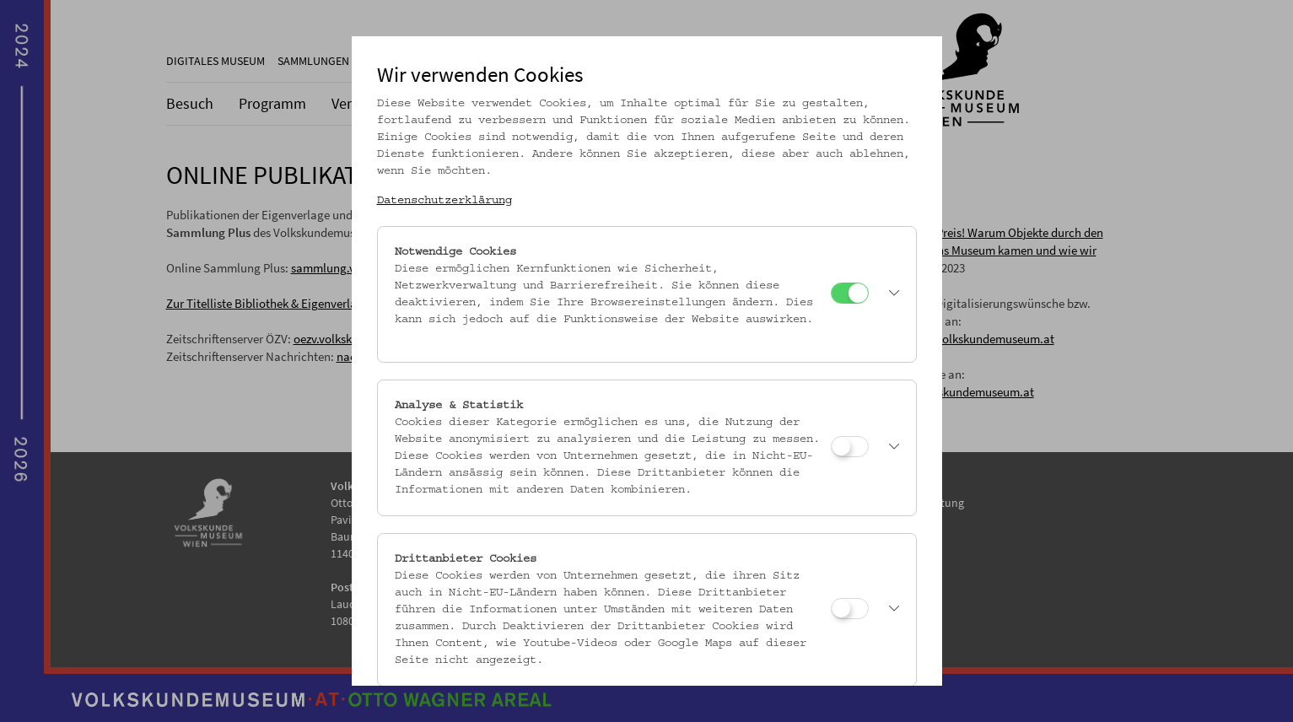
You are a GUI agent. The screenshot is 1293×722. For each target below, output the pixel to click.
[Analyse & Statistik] (850, 446)
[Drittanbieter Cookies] (850, 608)
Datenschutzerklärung (444, 201)
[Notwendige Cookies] (850, 293)
